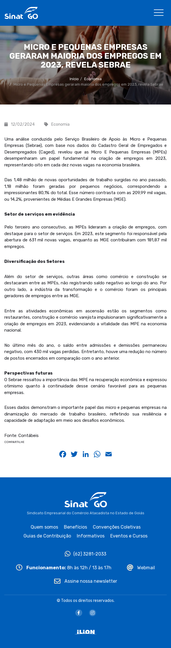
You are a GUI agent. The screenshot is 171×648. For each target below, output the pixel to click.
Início (74, 79)
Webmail (141, 567)
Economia (93, 79)
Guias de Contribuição (47, 536)
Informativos (91, 536)
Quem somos (44, 527)
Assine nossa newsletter (85, 581)
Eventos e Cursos (129, 536)
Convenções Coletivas (117, 527)
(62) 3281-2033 (85, 554)
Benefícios (75, 527)
